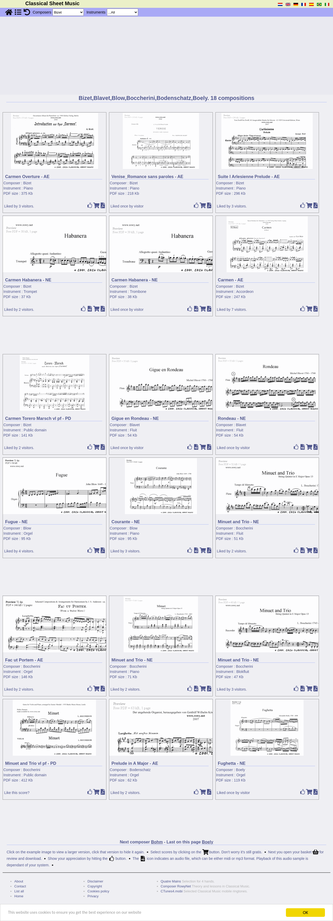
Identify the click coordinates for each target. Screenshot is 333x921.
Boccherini (244, 528)
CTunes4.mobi (172, 891)
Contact (20, 886)
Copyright (94, 886)
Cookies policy (98, 891)
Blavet (135, 425)
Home (18, 896)
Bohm (157, 842)
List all (19, 891)
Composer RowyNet (176, 886)
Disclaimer (95, 881)
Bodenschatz (140, 770)
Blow (27, 528)
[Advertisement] (166, 55)
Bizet (27, 183)
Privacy (93, 896)
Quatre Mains (171, 881)
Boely (240, 770)
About (18, 881)
